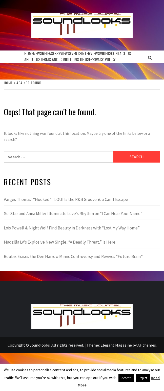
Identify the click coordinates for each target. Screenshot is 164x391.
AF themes (146, 345)
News (37, 53)
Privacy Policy (103, 60)
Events (75, 53)
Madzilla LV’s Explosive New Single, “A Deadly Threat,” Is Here (59, 242)
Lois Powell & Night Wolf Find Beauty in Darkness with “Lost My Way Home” (72, 228)
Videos (105, 53)
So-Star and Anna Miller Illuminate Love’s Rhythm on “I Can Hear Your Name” (73, 213)
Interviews (90, 53)
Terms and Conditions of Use (65, 60)
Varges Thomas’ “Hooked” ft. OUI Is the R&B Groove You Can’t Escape (66, 199)
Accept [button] (126, 378)
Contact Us (121, 53)
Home (28, 53)
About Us (32, 60)
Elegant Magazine (116, 345)
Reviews (63, 53)
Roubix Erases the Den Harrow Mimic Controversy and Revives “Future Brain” (73, 256)
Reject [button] (143, 378)
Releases (49, 53)
